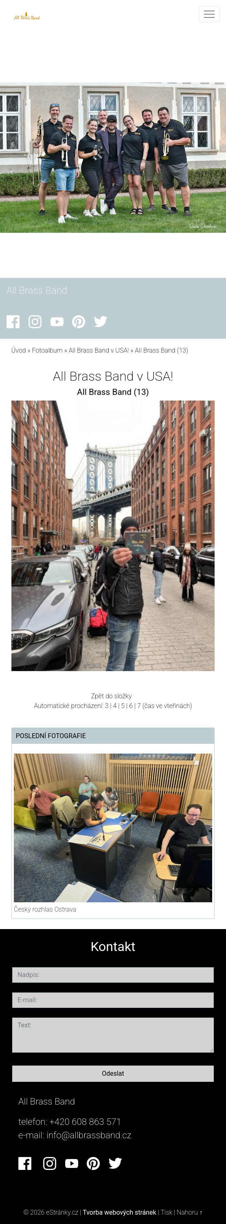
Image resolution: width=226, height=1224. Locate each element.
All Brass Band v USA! (99, 350)
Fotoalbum (47, 350)
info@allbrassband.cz (89, 1135)
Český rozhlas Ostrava (45, 909)
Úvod (18, 350)
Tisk (166, 1212)
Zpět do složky (111, 696)
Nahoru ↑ (189, 1212)
